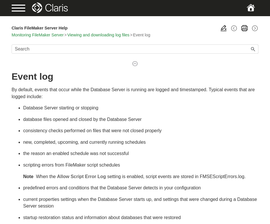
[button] (253, 49)
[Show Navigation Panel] (23, 8)
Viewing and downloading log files (98, 35)
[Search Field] (135, 49)
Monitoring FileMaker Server (38, 35)
